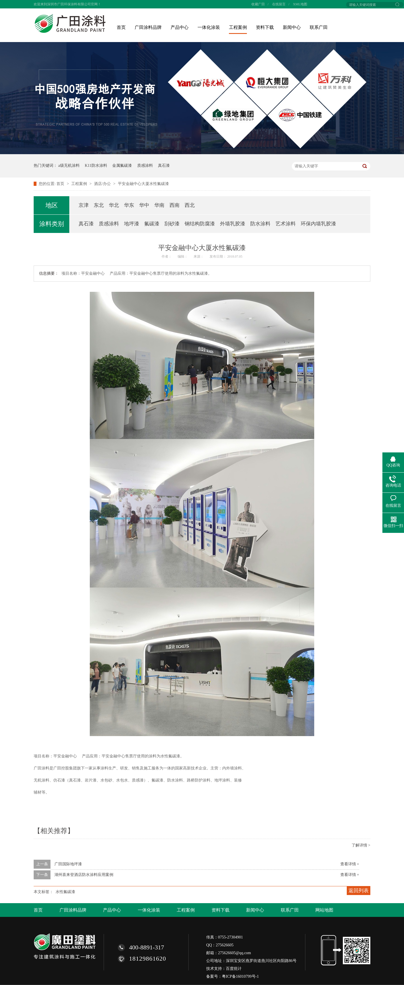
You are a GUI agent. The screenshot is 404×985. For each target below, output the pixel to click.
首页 (121, 27)
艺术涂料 (286, 223)
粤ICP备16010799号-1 (240, 976)
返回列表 (358, 890)
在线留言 (279, 4)
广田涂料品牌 (148, 27)
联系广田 (319, 27)
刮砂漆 (172, 223)
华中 (144, 205)
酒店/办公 (103, 184)
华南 (159, 205)
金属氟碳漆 (122, 165)
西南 (174, 205)
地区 (51, 205)
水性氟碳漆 (65, 892)
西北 (190, 205)
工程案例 (238, 27)
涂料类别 (51, 223)
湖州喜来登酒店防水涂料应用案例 (83, 875)
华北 (114, 205)
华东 (129, 205)
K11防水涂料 (96, 165)
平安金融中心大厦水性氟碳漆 (143, 184)
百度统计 (234, 968)
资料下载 (265, 27)
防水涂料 (260, 223)
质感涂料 (145, 165)
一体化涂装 (209, 27)
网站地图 (324, 910)
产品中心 (180, 27)
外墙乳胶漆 (232, 223)
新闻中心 (292, 27)
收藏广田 (258, 4)
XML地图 (300, 4)
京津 (84, 205)
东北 (99, 205)
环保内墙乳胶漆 (318, 223)
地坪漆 (131, 223)
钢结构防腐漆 (200, 223)
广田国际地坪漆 (68, 864)
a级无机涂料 (69, 165)
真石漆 (164, 165)
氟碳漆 (151, 223)
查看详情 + (349, 864)
